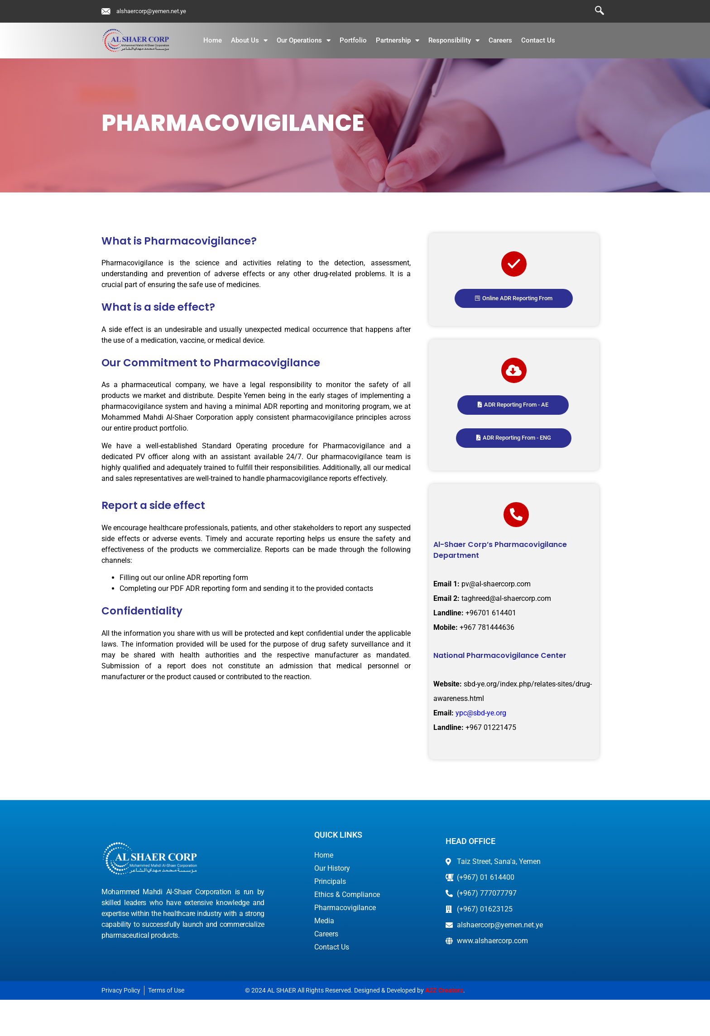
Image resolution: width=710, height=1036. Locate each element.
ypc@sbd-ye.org (480, 748)
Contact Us (538, 40)
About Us (249, 40)
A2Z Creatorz (444, 1026)
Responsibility (454, 40)
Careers (500, 40)
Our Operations (304, 40)
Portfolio (353, 40)
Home (212, 40)
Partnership (397, 40)
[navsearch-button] (595, 11)
